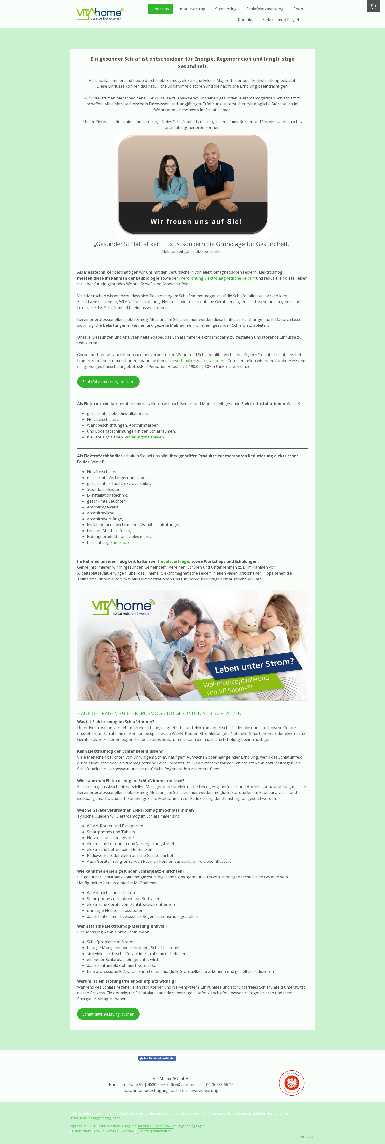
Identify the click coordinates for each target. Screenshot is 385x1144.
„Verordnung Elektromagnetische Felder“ (217, 278)
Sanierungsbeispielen (144, 437)
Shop (298, 9)
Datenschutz (81, 1131)
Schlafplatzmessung (265, 9)
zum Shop (119, 542)
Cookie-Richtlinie (106, 1131)
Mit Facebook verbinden (157, 1058)
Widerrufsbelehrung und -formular (125, 1126)
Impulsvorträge (173, 561)
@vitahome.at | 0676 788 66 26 (205, 1084)
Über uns (160, 9)
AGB (93, 1126)
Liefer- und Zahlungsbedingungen (95, 1118)
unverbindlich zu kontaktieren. (198, 360)
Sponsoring (226, 9)
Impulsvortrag (192, 9)
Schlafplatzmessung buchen (108, 381)
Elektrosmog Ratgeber (283, 19)
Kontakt (245, 19)
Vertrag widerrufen (156, 1131)
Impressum (78, 1126)
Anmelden (307, 1136)
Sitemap (128, 1131)
